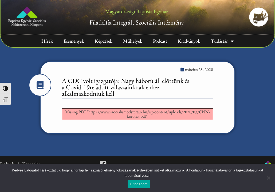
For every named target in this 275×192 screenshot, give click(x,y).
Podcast (160, 41)
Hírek (47, 41)
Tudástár (222, 41)
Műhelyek (132, 41)
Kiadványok (189, 41)
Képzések (103, 41)
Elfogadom (138, 184)
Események (74, 41)
